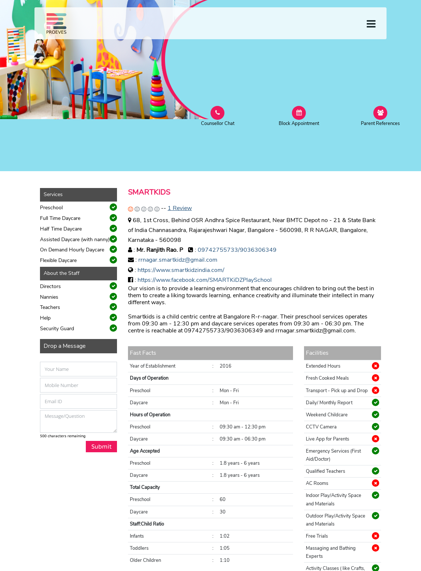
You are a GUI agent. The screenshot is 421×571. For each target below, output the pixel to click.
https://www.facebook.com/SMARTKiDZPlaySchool (205, 280)
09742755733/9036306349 (237, 250)
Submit (101, 446)
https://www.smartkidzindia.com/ (181, 270)
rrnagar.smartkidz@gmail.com (177, 260)
